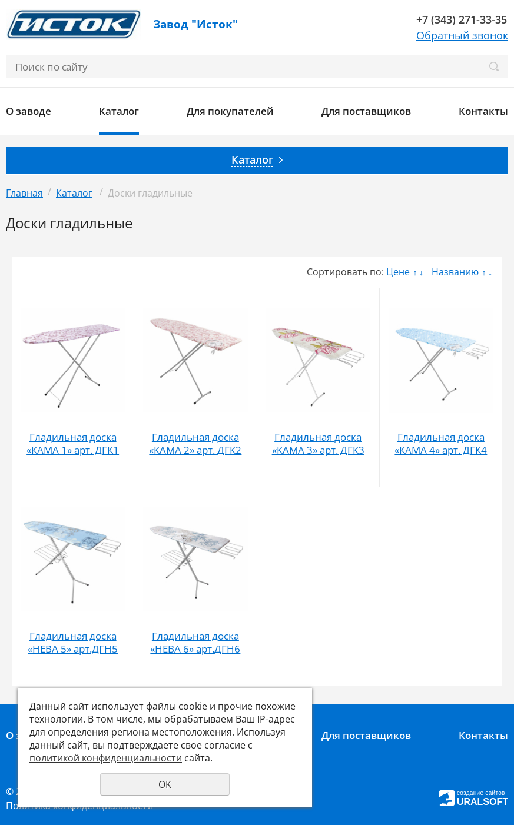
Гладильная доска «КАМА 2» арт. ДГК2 (195, 443)
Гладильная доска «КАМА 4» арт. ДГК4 (440, 443)
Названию (455, 271)
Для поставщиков (366, 111)
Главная (24, 193)
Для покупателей (230, 111)
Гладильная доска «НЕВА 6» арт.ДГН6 (195, 642)
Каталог (119, 111)
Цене (398, 271)
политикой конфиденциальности (105, 757)
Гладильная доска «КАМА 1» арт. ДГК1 (72, 443)
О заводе (28, 111)
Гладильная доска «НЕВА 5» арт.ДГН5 (73, 642)
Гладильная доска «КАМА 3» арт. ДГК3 (318, 443)
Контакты (483, 111)
